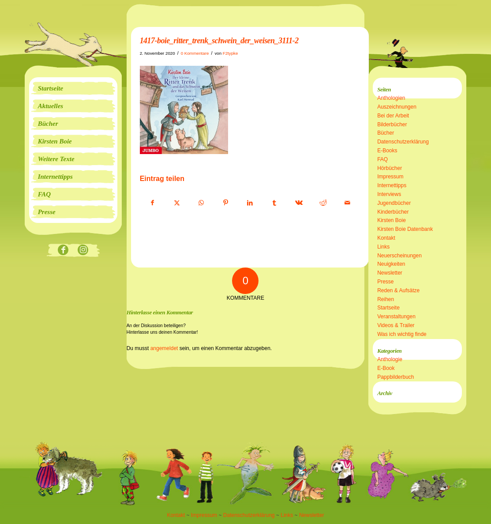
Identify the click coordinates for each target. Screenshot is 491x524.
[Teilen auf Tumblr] (274, 203)
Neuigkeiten (391, 264)
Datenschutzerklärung (403, 142)
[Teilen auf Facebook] (152, 203)
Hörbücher (389, 168)
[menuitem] (73, 88)
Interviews (389, 194)
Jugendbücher (394, 203)
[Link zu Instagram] (83, 250)
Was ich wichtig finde (402, 334)
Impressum (390, 176)
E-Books (387, 150)
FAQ (382, 159)
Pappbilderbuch (395, 377)
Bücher (385, 133)
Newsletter (389, 273)
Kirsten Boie (391, 220)
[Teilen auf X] (177, 203)
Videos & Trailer (396, 325)
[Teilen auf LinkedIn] (250, 203)
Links (383, 247)
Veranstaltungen (396, 316)
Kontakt (386, 238)
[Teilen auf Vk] (299, 203)
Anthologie (389, 359)
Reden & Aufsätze (398, 290)
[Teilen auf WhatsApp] (201, 203)
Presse (385, 282)
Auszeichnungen (396, 107)
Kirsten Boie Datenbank (405, 229)
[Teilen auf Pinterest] (225, 203)
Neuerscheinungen (399, 256)
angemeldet (164, 348)
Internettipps (391, 185)
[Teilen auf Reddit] (323, 203)
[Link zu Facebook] (63, 250)
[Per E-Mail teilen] (348, 203)
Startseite (388, 308)
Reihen (385, 299)
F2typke (230, 53)
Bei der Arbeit (393, 116)
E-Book (385, 368)
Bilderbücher (392, 124)
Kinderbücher (393, 212)
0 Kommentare (195, 53)
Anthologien (391, 98)
